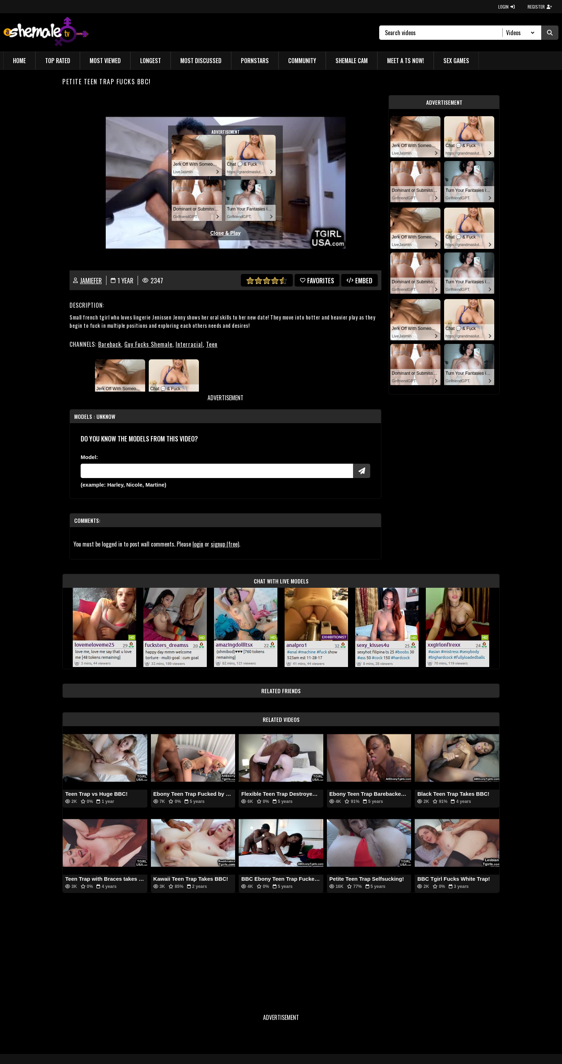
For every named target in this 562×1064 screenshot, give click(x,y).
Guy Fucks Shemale (148, 344)
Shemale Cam (351, 60)
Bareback (109, 344)
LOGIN (506, 7)
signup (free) (225, 544)
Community (302, 60)
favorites (317, 280)
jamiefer (91, 280)
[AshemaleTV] (46, 32)
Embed (359, 280)
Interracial (189, 344)
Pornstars (255, 60)
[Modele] (217, 471)
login (197, 544)
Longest (150, 60)
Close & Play (225, 233)
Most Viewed (105, 60)
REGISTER (540, 7)
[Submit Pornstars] (361, 471)
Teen (212, 344)
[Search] (444, 32)
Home (19, 60)
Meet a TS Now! (405, 60)
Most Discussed (201, 60)
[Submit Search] (549, 32)
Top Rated (57, 60)
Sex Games (456, 60)
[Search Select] (519, 32)
